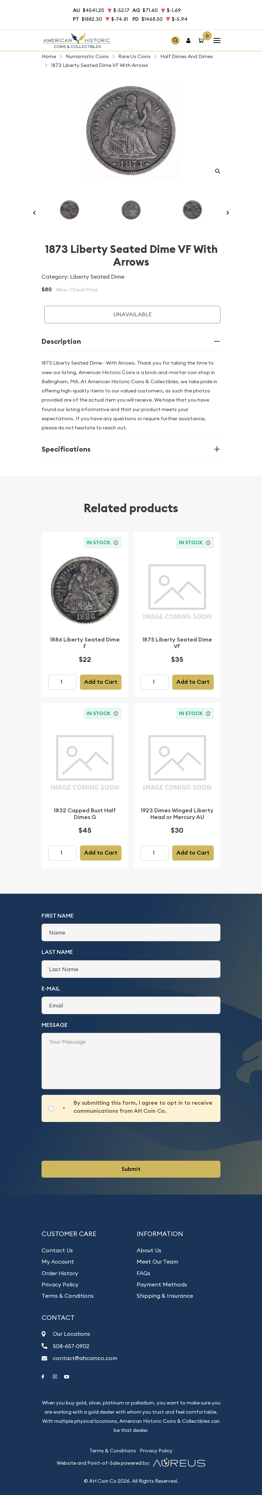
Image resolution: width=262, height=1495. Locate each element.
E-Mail (51, 988)
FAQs (143, 1273)
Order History (60, 1273)
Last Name (57, 952)
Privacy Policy (60, 1284)
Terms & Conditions (68, 1295)
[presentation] (95, 1141)
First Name (58, 915)
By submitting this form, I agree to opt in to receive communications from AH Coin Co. (143, 1106)
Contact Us (57, 1250)
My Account (58, 1261)
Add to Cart (100, 682)
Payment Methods (162, 1284)
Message (55, 1025)
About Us (149, 1250)
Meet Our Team (157, 1261)
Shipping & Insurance (165, 1295)
